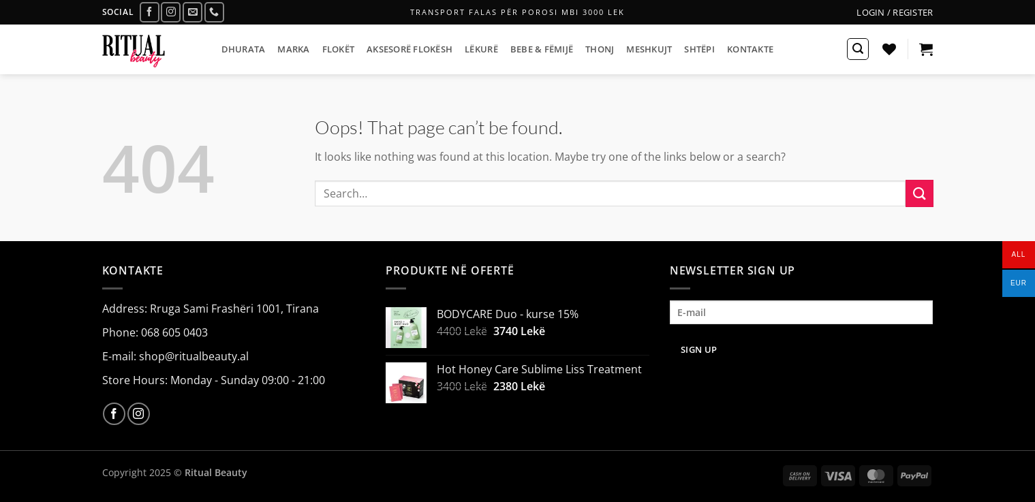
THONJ (599, 49)
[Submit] (919, 193)
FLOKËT (338, 49)
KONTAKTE (750, 49)
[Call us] (214, 12)
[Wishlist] (889, 49)
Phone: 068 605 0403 (155, 332)
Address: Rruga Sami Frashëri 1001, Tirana (210, 308)
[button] (894, 12)
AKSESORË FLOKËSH (409, 49)
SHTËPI (699, 49)
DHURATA (243, 49)
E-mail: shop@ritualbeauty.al (175, 356)
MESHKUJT (649, 49)
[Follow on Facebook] (149, 12)
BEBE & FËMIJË (541, 49)
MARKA (293, 49)
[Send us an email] (192, 12)
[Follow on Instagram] (171, 12)
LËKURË (481, 49)
